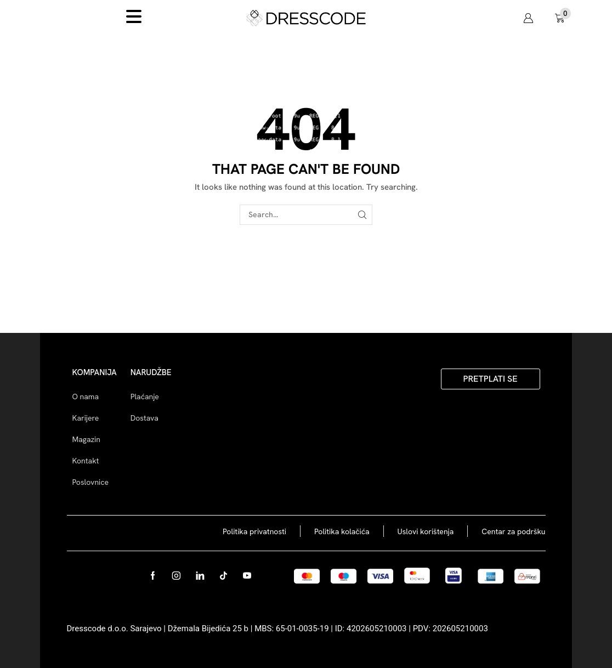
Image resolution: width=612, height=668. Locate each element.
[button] (528, 18)
